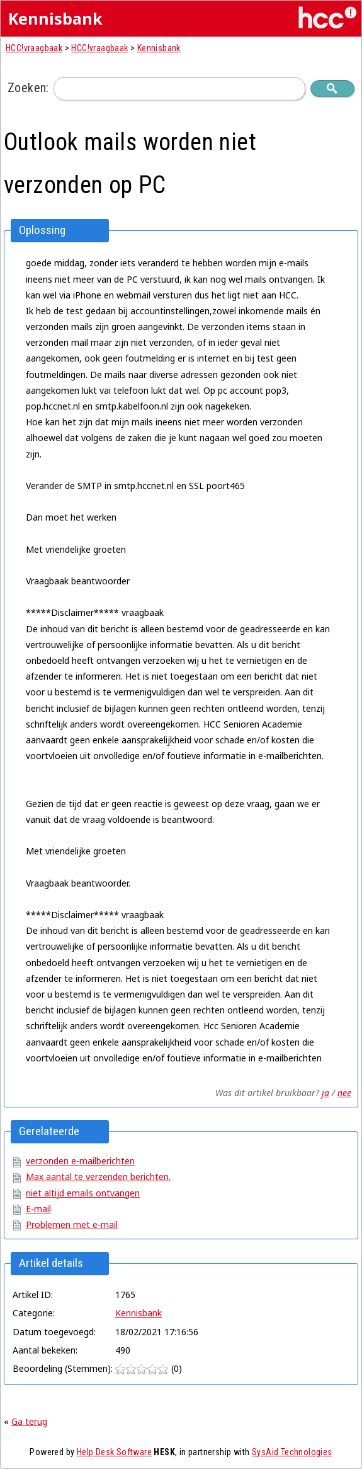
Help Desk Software (114, 1452)
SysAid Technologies (292, 1452)
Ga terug (29, 1421)
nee (344, 1093)
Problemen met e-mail (72, 1224)
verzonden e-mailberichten (80, 1161)
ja (325, 1093)
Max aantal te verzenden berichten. (98, 1177)
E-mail (38, 1209)
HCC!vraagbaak (34, 48)
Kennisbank (159, 48)
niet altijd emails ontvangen (83, 1193)
